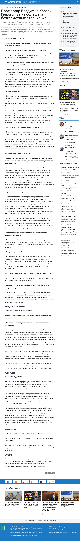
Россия (7, 476)
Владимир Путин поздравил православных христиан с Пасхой (70, 29)
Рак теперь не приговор (71, 135)
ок (17, 482)
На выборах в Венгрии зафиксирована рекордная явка (69, 199)
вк (8, 482)
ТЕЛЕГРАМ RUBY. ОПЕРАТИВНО (68, 163)
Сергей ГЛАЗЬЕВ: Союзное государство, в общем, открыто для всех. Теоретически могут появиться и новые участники (50, 506)
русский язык (19, 476)
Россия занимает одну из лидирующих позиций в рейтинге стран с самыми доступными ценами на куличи (68, 219)
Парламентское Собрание (67, 50)
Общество (4, 7)
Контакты (32, 521)
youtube (26, 482)
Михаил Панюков (22, 7)
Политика (62, 85)
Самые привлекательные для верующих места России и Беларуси (13, 504)
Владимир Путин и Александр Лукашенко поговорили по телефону (70, 169)
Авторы (39, 521)
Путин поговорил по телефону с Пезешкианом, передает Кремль (70, 177)
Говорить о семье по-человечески (71, 148)
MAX (51, 482)
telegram (34, 482)
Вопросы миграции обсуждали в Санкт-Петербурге (66, 69)
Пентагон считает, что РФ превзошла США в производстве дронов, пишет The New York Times (69, 186)
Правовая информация (50, 521)
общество (12, 476)
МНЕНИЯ (61, 118)
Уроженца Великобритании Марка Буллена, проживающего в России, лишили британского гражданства (69, 242)
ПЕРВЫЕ (63, 193)
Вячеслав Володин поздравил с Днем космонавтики (69, 22)
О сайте (25, 521)
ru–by (42, 482)
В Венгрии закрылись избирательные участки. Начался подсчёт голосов (68, 251)
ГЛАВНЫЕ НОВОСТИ (66, 7)
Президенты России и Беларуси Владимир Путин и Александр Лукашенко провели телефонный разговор (70, 14)
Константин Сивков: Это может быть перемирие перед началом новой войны (68, 104)
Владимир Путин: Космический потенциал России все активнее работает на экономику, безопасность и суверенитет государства (69, 231)
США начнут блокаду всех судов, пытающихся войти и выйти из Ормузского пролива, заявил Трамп (69, 209)
